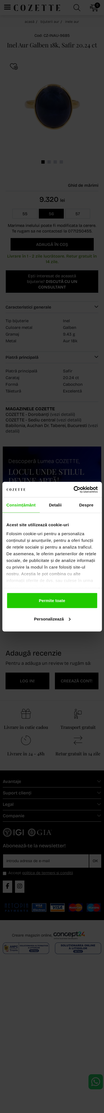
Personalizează (52, 618)
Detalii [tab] (55, 505)
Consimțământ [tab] (20, 505)
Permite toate (52, 600)
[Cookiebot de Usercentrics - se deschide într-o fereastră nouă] (74, 489)
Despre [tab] (86, 505)
